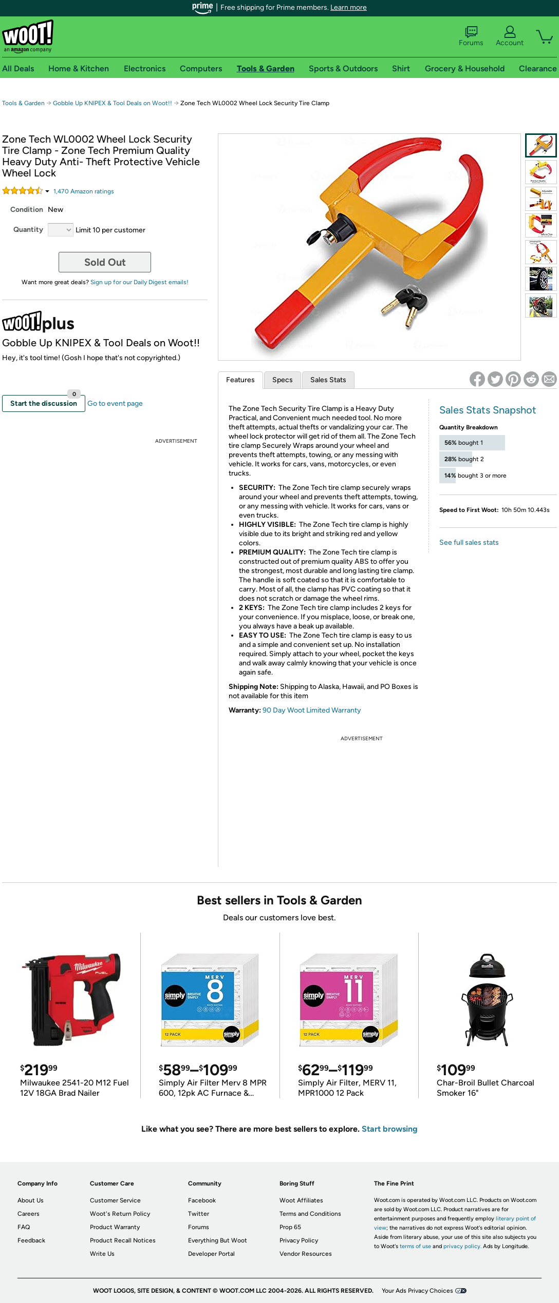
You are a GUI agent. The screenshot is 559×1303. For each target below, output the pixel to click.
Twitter (198, 1213)
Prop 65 (290, 1227)
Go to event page (115, 403)
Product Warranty (115, 1227)
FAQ (23, 1227)
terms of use (415, 1246)
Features (240, 380)
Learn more (348, 7)
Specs (282, 380)
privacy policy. (462, 1246)
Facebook (202, 1200)
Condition (26, 209)
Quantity (28, 229)
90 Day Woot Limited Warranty (312, 710)
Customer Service (115, 1200)
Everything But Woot (217, 1240)
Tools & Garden (23, 103)
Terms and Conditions (310, 1213)
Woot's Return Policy (120, 1213)
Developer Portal (211, 1253)
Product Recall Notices (123, 1240)
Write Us (102, 1253)
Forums (471, 36)
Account (510, 36)
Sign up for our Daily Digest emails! (139, 282)
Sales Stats (328, 380)
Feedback (31, 1240)
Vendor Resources (306, 1253)
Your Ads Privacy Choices (417, 1290)
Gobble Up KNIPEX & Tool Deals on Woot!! (112, 103)
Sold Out (105, 262)
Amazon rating (83, 191)
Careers (28, 1213)
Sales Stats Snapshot (487, 410)
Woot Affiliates (301, 1200)
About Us (30, 1200)
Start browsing (390, 1129)
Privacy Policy (299, 1240)
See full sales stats (469, 542)
